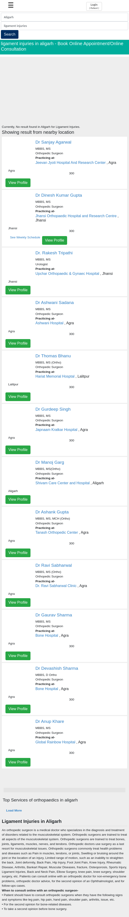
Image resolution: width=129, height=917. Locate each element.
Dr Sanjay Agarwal (53, 142)
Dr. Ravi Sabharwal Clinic (56, 586)
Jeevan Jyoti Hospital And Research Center (70, 163)
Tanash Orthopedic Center (56, 532)
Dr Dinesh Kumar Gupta (58, 195)
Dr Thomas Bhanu (53, 355)
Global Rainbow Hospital (55, 742)
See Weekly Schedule (25, 237)
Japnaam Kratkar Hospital (56, 430)
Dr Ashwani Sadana (54, 302)
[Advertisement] (64, 89)
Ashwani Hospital (49, 323)
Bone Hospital (46, 635)
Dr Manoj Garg (49, 462)
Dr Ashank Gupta (52, 512)
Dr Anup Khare (49, 721)
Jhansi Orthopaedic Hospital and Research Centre (76, 216)
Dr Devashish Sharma (56, 668)
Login (94, 6)
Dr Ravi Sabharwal (53, 565)
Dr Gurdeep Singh (53, 409)
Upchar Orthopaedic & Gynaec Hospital (67, 274)
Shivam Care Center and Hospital (62, 483)
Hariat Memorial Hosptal (55, 376)
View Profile (18, 183)
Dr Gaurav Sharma (53, 615)
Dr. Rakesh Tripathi (54, 252)
